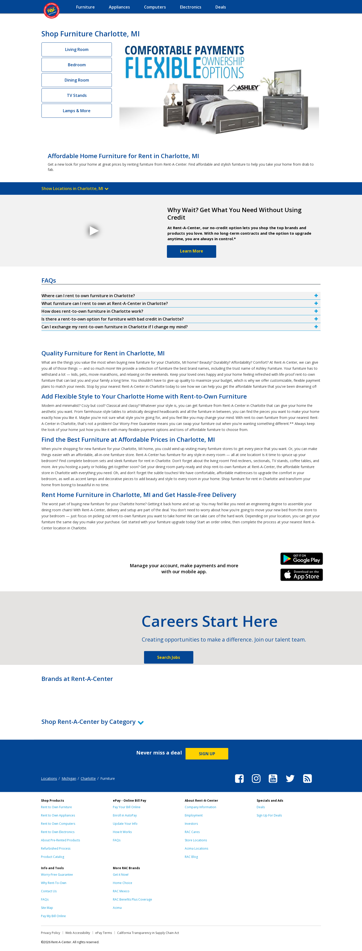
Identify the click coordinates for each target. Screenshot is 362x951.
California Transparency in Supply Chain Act (148, 933)
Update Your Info (125, 823)
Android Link (301, 560)
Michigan (69, 778)
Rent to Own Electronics (57, 832)
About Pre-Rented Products (60, 840)
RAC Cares (192, 832)
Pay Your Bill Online (127, 807)
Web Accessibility (77, 933)
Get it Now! (120, 874)
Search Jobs (168, 657)
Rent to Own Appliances (58, 815)
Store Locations (196, 840)
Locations (49, 778)
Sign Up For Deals (269, 815)
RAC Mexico (121, 891)
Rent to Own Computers (58, 823)
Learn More (191, 251)
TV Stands (77, 95)
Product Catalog (52, 857)
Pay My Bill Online (53, 916)
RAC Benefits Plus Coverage (132, 899)
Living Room (76, 49)
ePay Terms (103, 933)
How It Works (122, 832)
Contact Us (49, 891)
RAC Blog (191, 857)
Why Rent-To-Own (53, 883)
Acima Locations (196, 848)
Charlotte (88, 778)
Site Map (47, 908)
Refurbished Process (55, 848)
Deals (261, 807)
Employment (194, 815)
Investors (191, 823)
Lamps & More (76, 110)
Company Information (200, 807)
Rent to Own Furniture (56, 807)
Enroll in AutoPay (125, 815)
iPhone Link (301, 576)
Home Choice (122, 883)
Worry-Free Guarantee (57, 874)
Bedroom (77, 65)
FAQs (116, 840)
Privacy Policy (50, 933)
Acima (117, 908)
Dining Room (77, 80)
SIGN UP (207, 753)
